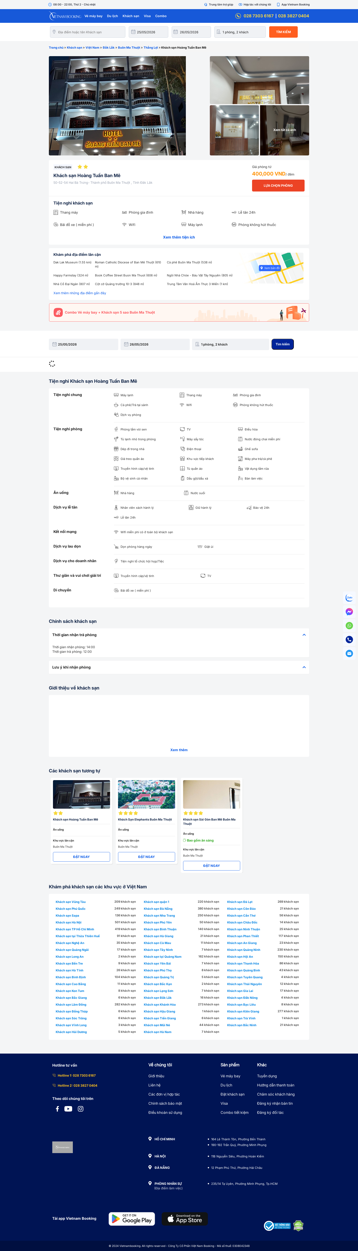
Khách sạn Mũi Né (157, 1025)
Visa (147, 16)
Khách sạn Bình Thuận (160, 929)
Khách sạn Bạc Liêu (241, 1004)
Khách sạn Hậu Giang (159, 1011)
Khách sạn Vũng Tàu (71, 902)
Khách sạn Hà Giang (158, 936)
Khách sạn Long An (70, 956)
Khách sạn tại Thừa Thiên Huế (78, 936)
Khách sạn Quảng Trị (159, 977)
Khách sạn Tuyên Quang (245, 977)
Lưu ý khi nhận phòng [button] (179, 667)
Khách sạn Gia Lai (240, 991)
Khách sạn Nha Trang (159, 915)
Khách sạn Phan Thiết (243, 936)
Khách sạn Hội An (240, 956)
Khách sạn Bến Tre (69, 963)
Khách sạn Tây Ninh (158, 950)
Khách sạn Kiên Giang (243, 1011)
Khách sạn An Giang (242, 943)
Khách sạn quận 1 (156, 902)
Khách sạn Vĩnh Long (71, 1025)
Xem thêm (179, 750)
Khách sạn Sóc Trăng (71, 1018)
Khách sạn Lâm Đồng (71, 1004)
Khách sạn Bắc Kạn (158, 984)
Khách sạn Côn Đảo (241, 908)
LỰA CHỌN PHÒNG (278, 185)
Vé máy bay (93, 16)
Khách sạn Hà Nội (69, 922)
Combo (161, 16)
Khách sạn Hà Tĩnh (69, 970)
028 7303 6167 (254, 16)
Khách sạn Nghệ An (70, 943)
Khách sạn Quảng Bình (243, 970)
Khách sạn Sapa (67, 915)
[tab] (179, 635)
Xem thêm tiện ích (179, 237)
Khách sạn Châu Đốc (242, 922)
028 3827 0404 (293, 15)
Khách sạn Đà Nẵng (158, 908)
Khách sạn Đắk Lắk (158, 997)
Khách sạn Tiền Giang (160, 1018)
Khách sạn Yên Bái (157, 963)
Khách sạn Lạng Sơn (158, 991)
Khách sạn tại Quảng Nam (163, 956)
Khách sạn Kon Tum (70, 991)
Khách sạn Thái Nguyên (244, 984)
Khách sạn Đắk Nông (242, 997)
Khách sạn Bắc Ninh (241, 1025)
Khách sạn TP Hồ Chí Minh (75, 929)
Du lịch (112, 16)
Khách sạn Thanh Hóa (243, 963)
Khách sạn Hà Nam (157, 1032)
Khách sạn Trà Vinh (241, 1018)
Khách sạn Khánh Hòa (160, 1004)
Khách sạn (131, 16)
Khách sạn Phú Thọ (158, 970)
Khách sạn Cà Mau (157, 943)
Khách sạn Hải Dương (71, 1032)
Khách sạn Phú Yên (158, 922)
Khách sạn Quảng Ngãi (72, 950)
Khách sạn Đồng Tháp (72, 1011)
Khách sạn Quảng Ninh (243, 950)
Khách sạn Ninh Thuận (243, 929)
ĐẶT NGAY (81, 857)
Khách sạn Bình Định (71, 977)
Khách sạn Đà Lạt (240, 902)
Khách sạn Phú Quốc (71, 908)
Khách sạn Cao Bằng (71, 984)
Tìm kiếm (283, 32)
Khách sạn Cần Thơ (241, 915)
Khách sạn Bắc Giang (71, 997)
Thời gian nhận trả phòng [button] (179, 635)
